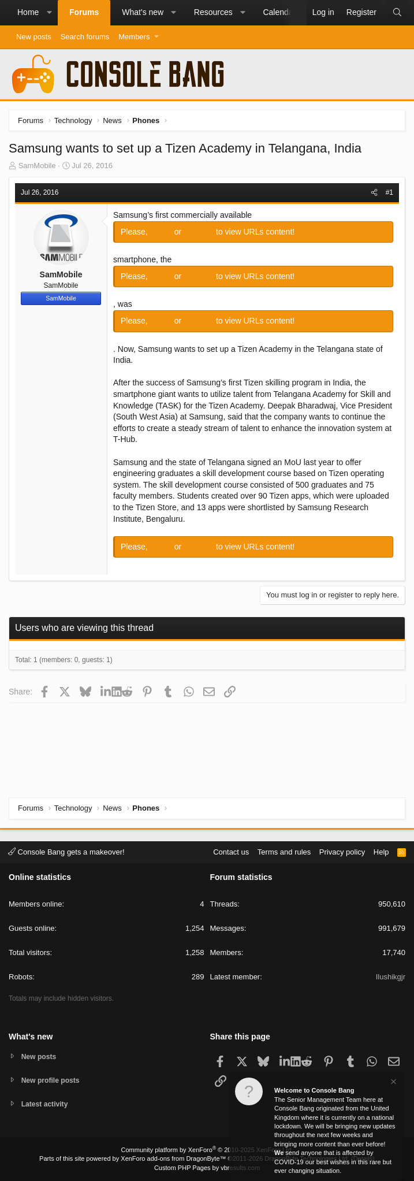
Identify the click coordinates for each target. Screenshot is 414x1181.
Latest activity (46, 1104)
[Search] (397, 12)
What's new (142, 12)
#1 (389, 192)
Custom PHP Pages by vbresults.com (207, 1167)
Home (28, 12)
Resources (213, 12)
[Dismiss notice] (392, 1083)
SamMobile (37, 165)
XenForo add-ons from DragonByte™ (173, 1158)
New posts (33, 36)
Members (134, 36)
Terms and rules (284, 850)
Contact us (231, 850)
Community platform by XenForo (207, 1149)
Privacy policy (342, 850)
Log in (162, 231)
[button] (49, 12)
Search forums (85, 36)
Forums (84, 12)
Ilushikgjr (390, 975)
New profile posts (52, 1079)
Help (381, 850)
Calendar (279, 12)
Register (200, 231)
